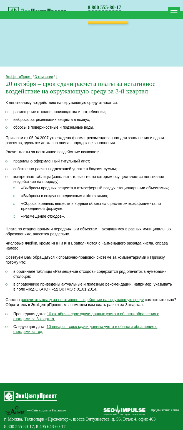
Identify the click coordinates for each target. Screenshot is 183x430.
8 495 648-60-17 (51, 426)
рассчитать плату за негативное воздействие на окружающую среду (82, 299)
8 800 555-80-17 (104, 7)
